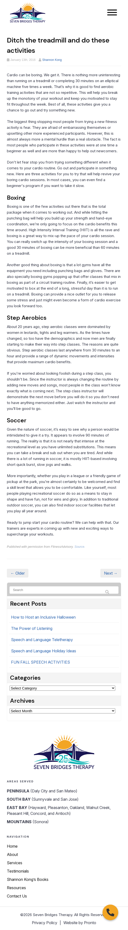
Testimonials (18, 871)
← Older (18, 573)
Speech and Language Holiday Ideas (43, 650)
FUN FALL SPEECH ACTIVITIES (40, 662)
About (12, 854)
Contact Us (17, 896)
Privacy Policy (44, 922)
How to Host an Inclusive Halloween (43, 617)
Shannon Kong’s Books (27, 879)
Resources (16, 887)
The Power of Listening (31, 628)
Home (12, 846)
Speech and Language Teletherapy (42, 639)
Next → (110, 573)
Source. (79, 546)
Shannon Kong (52, 60)
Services (14, 862)
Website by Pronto (79, 922)
